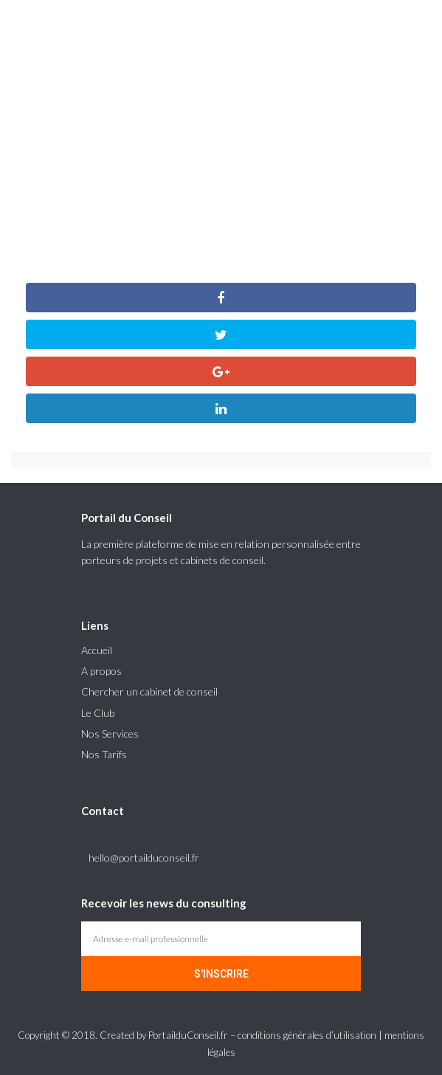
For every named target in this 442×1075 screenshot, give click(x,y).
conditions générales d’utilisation (307, 1035)
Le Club (97, 713)
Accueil (96, 650)
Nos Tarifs (104, 754)
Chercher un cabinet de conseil (149, 691)
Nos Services (110, 733)
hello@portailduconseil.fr (144, 857)
